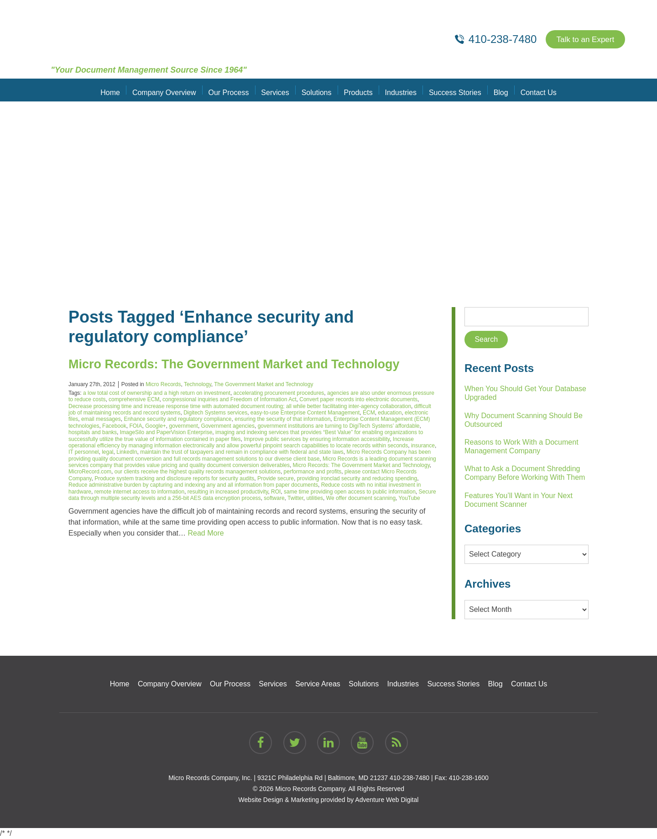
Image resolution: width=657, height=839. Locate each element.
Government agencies (228, 426)
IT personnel (83, 452)
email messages (101, 419)
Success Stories (452, 90)
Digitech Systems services (215, 412)
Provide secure (275, 478)
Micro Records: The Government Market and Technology (252, 363)
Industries (398, 90)
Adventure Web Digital (386, 799)
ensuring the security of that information (282, 419)
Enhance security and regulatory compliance (177, 419)
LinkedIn (126, 452)
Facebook (114, 426)
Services (277, 90)
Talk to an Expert (583, 39)
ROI (276, 492)
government (183, 426)
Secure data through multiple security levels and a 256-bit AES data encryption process (252, 495)
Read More (206, 533)
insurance (423, 445)
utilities (314, 498)
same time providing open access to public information (350, 492)
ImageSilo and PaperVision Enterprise (166, 432)
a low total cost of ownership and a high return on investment (156, 393)
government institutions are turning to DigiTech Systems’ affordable (339, 426)
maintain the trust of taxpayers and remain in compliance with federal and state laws (242, 452)
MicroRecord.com (89, 471)
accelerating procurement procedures (279, 393)
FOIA (135, 426)
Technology (197, 384)
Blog (496, 90)
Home (116, 90)
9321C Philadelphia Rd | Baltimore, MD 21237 (322, 777)
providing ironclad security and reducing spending (357, 478)
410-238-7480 (409, 777)
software (274, 498)
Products (357, 90)
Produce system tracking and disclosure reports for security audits (174, 478)
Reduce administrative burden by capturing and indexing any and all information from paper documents (193, 485)
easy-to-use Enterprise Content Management (305, 412)
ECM (369, 412)
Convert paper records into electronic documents (358, 399)
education (390, 412)
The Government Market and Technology (263, 384)
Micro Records (163, 384)
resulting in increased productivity (228, 492)
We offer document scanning (361, 498)
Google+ (155, 426)
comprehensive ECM (134, 399)
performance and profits (313, 471)
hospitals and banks (92, 432)
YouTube (409, 498)
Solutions (317, 90)
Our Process (232, 90)
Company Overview (169, 90)
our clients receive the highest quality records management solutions (198, 471)
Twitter (295, 498)
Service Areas (317, 684)
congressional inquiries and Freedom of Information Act (229, 399)
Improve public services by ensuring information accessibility (317, 439)
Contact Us (532, 90)
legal (107, 452)
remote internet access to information (139, 492)
